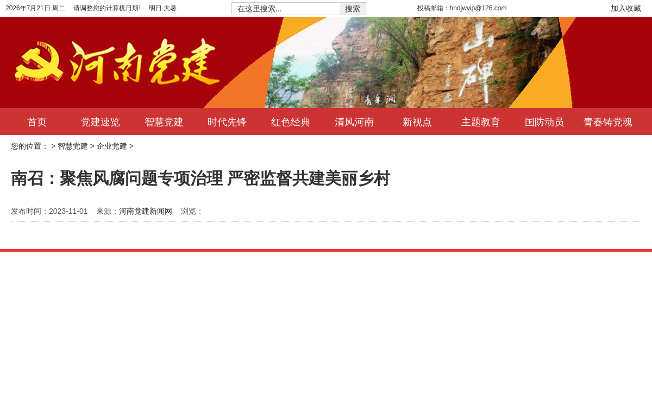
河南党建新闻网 (145, 211)
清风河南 (354, 121)
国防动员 (544, 121)
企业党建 (112, 146)
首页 (37, 121)
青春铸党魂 (608, 121)
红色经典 (290, 121)
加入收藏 (626, 8)
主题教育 (480, 121)
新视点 (417, 121)
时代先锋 (227, 121)
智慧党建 (164, 121)
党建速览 (100, 121)
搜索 (352, 8)
